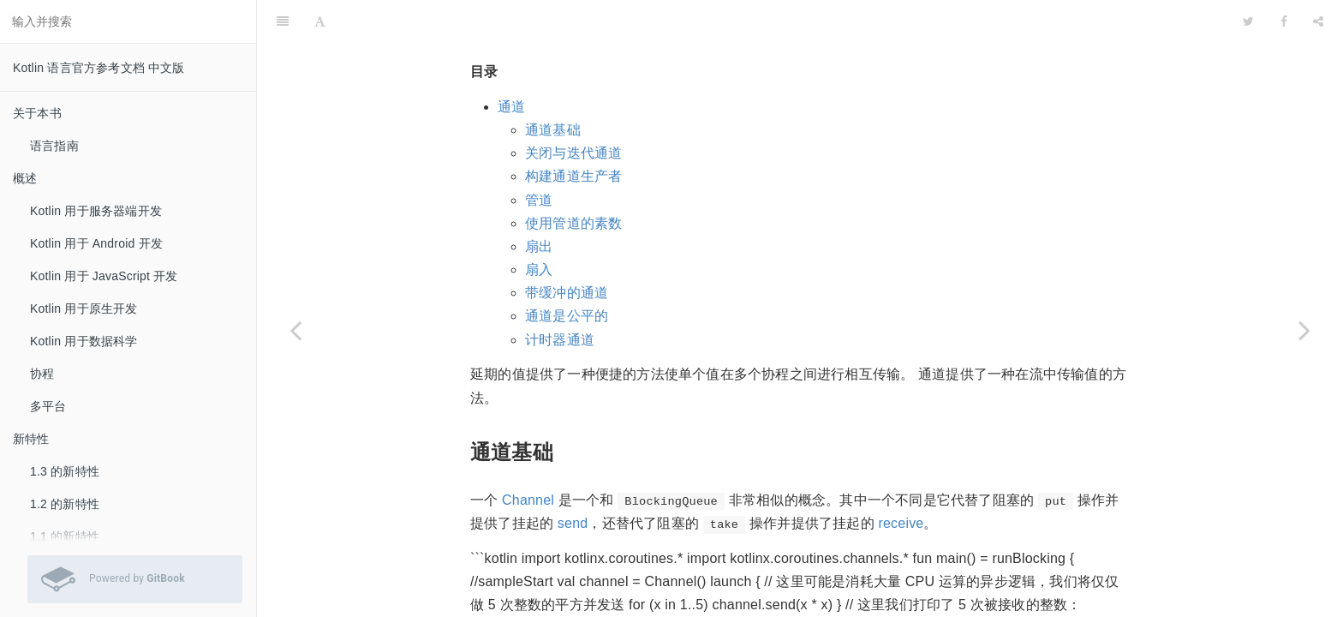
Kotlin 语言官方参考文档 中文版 (99, 68)
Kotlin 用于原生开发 (84, 308)
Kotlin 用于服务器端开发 (96, 211)
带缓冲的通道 (566, 250)
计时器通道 (559, 297)
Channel (528, 457)
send (573, 480)
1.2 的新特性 (64, 504)
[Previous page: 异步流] (295, 330)
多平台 (48, 406)
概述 (25, 178)
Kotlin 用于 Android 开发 (96, 243)
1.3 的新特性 (64, 471)
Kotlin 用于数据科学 (84, 341)
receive (900, 480)
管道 (538, 157)
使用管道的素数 (573, 180)
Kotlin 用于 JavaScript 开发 (104, 276)
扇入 (538, 226)
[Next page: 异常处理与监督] (1304, 330)
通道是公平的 (566, 273)
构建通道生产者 (573, 133)
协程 (42, 373)
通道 (511, 64)
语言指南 (54, 146)
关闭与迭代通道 (573, 110)
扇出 (538, 203)
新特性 (31, 439)
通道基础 (553, 87)
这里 (542, 608)
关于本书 (37, 113)
